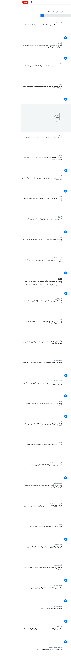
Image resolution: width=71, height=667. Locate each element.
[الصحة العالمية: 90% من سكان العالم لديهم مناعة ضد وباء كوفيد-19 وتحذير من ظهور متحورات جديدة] (21, 349)
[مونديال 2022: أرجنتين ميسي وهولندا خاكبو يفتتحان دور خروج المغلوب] (21, 452)
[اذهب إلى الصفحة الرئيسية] (64, 2)
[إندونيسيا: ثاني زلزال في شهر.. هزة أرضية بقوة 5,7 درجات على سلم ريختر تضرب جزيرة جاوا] (21, 431)
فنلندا (39, 84)
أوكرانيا (39, 43)
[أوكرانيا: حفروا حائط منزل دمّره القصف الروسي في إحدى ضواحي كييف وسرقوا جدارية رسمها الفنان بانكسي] (21, 53)
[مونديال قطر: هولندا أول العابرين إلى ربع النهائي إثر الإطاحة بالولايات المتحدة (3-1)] (21, 206)
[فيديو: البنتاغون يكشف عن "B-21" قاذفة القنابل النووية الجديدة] (21, 472)
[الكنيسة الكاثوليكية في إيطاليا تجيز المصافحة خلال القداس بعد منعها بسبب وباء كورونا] (21, 308)
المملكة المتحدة (37, 483)
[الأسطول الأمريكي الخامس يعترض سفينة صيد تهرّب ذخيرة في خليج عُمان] (21, 144)
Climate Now (37, 545)
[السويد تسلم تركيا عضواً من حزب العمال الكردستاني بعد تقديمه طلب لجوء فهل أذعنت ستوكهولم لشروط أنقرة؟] (21, 329)
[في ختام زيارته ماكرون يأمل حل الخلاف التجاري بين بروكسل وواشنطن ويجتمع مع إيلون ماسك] (21, 575)
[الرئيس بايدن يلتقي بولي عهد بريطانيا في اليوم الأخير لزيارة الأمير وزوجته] (21, 554)
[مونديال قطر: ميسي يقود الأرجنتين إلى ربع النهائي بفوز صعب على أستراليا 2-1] (21, 73)
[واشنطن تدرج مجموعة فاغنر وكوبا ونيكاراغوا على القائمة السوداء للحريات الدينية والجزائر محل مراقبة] (21, 165)
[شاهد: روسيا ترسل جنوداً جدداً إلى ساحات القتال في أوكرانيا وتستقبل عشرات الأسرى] (21, 411)
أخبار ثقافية (38, 22)
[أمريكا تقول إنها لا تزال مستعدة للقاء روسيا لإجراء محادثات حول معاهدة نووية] (21, 513)
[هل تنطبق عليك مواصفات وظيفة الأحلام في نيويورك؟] (21, 657)
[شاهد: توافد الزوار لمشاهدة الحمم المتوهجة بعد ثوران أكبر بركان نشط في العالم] (21, 636)
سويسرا (39, 340)
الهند (40, 176)
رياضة (39, 63)
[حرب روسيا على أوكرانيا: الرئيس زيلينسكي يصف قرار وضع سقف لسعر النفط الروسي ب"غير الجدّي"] (21, 493)
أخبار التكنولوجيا (37, 299)
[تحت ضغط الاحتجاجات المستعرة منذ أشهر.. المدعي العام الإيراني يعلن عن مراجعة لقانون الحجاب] (21, 247)
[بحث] (35, 15)
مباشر (4, 2)
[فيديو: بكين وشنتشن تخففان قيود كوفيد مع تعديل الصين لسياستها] (21, 534)
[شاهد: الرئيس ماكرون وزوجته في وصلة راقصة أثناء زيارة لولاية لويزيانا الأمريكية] (21, 370)
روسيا (39, 401)
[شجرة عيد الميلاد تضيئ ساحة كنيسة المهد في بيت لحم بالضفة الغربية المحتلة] (21, 32)
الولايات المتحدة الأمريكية (34, 463)
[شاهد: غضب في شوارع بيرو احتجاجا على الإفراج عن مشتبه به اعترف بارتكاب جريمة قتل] (21, 267)
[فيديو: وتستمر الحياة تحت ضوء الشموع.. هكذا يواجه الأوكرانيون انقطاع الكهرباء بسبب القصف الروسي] (21, 390)
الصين (39, 524)
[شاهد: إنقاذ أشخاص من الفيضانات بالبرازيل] (21, 616)
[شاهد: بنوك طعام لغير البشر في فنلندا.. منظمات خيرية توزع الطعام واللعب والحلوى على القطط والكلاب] (21, 94)
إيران (39, 237)
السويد (39, 319)
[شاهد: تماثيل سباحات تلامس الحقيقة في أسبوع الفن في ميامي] (21, 595)
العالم (39, 155)
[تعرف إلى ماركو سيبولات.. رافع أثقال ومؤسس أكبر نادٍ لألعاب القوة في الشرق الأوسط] (21, 288)
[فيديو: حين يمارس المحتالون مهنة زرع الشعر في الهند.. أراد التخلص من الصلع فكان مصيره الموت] (21, 185)
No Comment (37, 258)
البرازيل (39, 217)
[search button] (21, 15)
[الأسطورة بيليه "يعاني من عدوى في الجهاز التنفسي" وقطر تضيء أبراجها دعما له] (21, 226)
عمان (40, 135)
